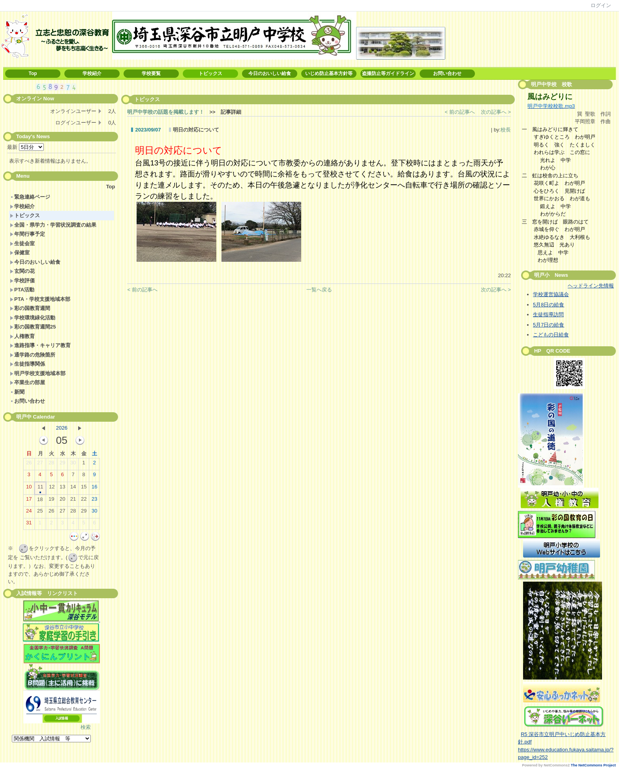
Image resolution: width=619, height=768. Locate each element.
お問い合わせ (447, 73)
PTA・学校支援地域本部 (40, 299)
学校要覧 (151, 73)
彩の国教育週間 (30, 308)
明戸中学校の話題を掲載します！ (165, 112)
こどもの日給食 (551, 335)
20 (62, 500)
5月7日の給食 (548, 325)
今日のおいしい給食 (269, 73)
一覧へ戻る (319, 290)
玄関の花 (22, 271)
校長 (506, 130)
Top (32, 73)
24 (29, 512)
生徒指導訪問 (548, 314)
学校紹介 (92, 73)
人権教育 (22, 336)
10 (29, 488)
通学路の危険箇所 (32, 355)
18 (40, 501)
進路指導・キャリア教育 (40, 345)
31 (29, 524)
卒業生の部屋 (27, 382)
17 (29, 500)
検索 (86, 727)
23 (94, 500)
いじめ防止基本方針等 (329, 73)
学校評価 (22, 281)
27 (40, 464)
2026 (62, 428)
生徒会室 (22, 243)
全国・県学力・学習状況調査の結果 (53, 225)
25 (40, 512)
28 (51, 464)
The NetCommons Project (593, 765)
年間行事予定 (27, 234)
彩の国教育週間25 (33, 327)
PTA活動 (22, 290)
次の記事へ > (496, 112)
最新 (25, 147)
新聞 (17, 392)
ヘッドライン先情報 (591, 286)
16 (94, 488)
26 (29, 464)
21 (73, 500)
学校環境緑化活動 (32, 318)
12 (51, 488)
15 (83, 488)
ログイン (601, 5)
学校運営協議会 (551, 294)
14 (73, 488)
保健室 (20, 252)
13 (62, 488)
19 (51, 500)
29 (62, 464)
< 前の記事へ (460, 112)
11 (40, 488)
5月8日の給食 (548, 305)
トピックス (210, 73)
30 (73, 464)
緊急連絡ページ (30, 197)
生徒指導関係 (27, 364)
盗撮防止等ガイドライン (388, 73)
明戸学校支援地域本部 (38, 373)
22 (83, 500)
